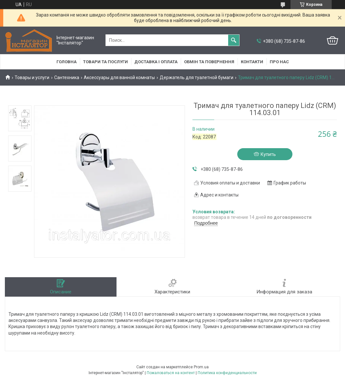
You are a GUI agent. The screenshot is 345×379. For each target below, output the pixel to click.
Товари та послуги (105, 61)
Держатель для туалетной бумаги (196, 77)
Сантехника (66, 77)
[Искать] (233, 40)
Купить (268, 154)
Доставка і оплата (156, 61)
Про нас (279, 61)
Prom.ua (201, 367)
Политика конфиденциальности (227, 373)
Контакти (252, 61)
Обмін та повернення (209, 61)
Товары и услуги (32, 77)
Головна (66, 61)
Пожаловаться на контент (171, 373)
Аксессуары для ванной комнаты (119, 77)
